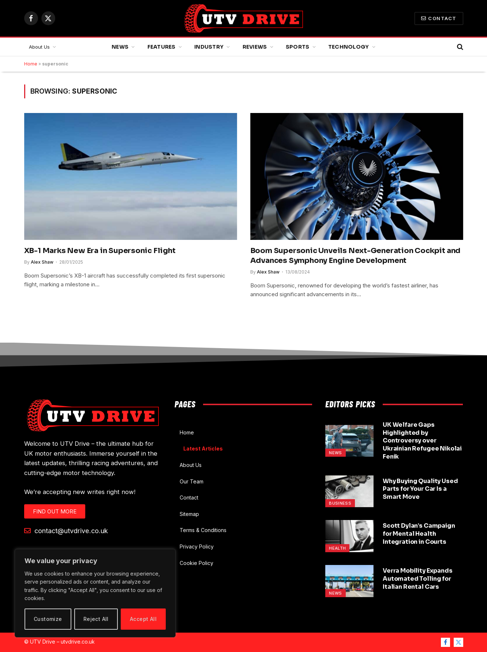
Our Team (191, 481)
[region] (95, 593)
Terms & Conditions (203, 530)
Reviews (255, 47)
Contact (438, 18)
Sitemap (189, 514)
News (120, 47)
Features (161, 47)
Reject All (96, 619)
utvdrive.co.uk (78, 641)
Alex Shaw (42, 262)
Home (30, 64)
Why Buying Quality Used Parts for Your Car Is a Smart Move (420, 489)
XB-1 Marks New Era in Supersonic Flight (100, 250)
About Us (39, 47)
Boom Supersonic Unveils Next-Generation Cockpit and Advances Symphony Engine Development (355, 255)
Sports (298, 47)
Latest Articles (203, 448)
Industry (209, 47)
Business (340, 503)
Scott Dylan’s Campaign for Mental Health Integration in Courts (419, 534)
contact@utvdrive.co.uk (66, 531)
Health (337, 548)
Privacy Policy (197, 546)
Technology (348, 47)
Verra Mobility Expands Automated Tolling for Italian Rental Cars (417, 579)
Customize (48, 619)
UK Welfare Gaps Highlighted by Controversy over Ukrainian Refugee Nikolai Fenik (422, 440)
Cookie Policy (196, 563)
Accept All (143, 619)
